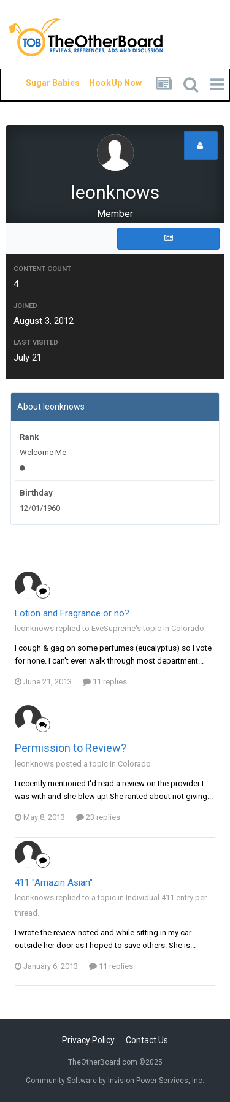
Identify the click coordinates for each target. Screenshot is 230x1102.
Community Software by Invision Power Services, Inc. (115, 1080)
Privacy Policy (88, 1040)
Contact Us (147, 1040)
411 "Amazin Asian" (54, 882)
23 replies (98, 817)
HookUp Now (101, 83)
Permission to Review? (70, 747)
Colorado (187, 628)
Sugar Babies (38, 83)
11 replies (105, 681)
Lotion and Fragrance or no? (72, 613)
